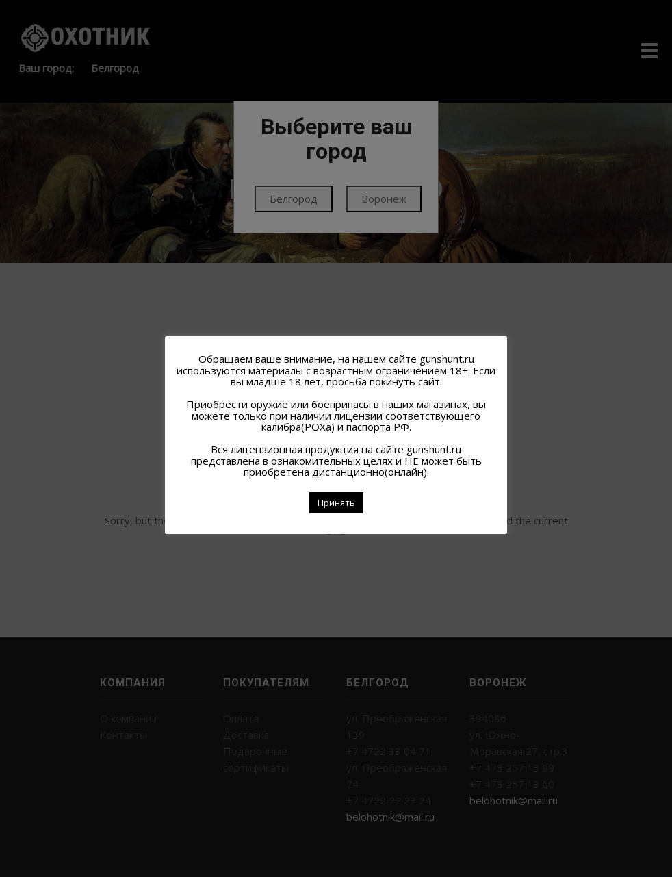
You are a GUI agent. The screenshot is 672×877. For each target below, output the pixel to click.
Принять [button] (336, 502)
